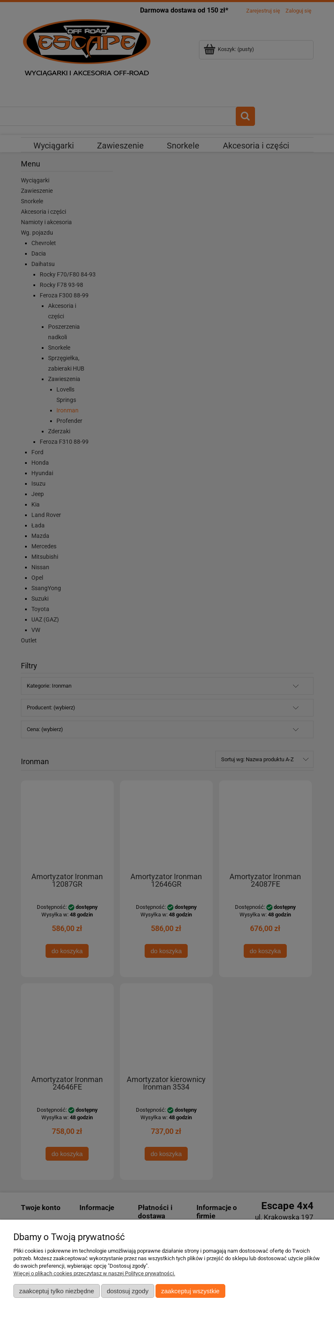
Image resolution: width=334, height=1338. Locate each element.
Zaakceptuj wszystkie (190, 1291)
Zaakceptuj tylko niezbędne (56, 1291)
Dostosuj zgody (127, 1291)
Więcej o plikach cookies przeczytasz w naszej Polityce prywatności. (94, 1273)
